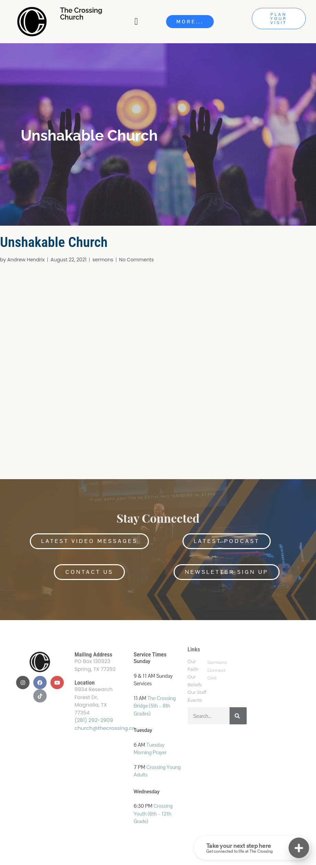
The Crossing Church (81, 13)
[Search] (238, 715)
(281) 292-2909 (93, 720)
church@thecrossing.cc (104, 728)
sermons (102, 259)
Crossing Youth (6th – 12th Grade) (153, 814)
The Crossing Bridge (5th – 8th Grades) (154, 706)
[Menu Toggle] (137, 21)
